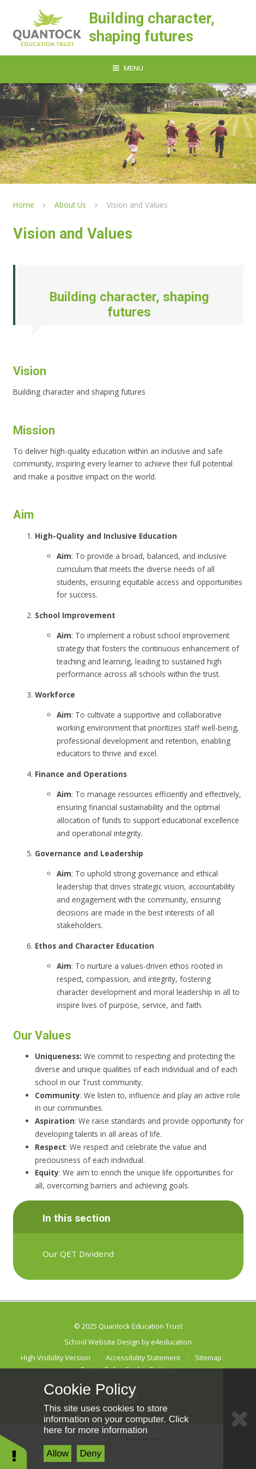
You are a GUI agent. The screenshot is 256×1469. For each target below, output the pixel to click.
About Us (70, 205)
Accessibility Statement (143, 1357)
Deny (91, 1453)
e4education (171, 1342)
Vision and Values (137, 205)
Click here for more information (116, 1424)
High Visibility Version (55, 1357)
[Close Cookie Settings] (239, 1418)
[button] (13, 1451)
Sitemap (208, 1357)
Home (23, 205)
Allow (57, 1453)
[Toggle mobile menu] (128, 68)
